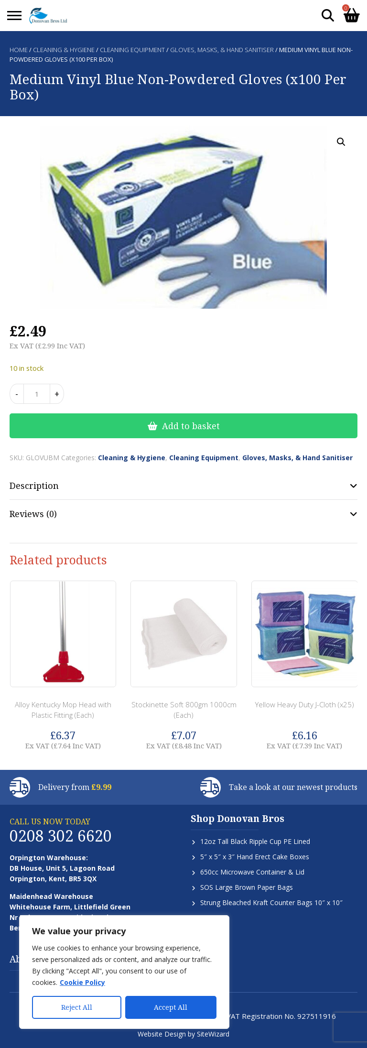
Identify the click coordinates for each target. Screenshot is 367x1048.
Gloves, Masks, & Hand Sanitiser (222, 49)
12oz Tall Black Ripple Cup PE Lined (255, 841)
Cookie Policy (82, 982)
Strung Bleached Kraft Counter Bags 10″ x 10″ (271, 902)
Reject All (76, 1007)
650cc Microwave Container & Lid (252, 871)
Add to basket (191, 426)
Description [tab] (34, 485)
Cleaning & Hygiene (64, 49)
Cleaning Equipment (132, 49)
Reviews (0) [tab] (33, 513)
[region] (124, 972)
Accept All (170, 1007)
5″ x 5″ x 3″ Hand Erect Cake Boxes (254, 856)
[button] (341, 142)
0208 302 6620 (61, 835)
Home (19, 49)
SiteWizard (213, 1033)
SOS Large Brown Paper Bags (246, 887)
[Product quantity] (37, 394)
